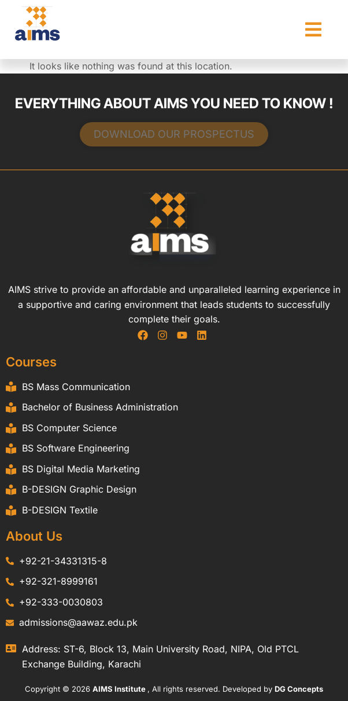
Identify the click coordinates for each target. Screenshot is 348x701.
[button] (313, 29)
